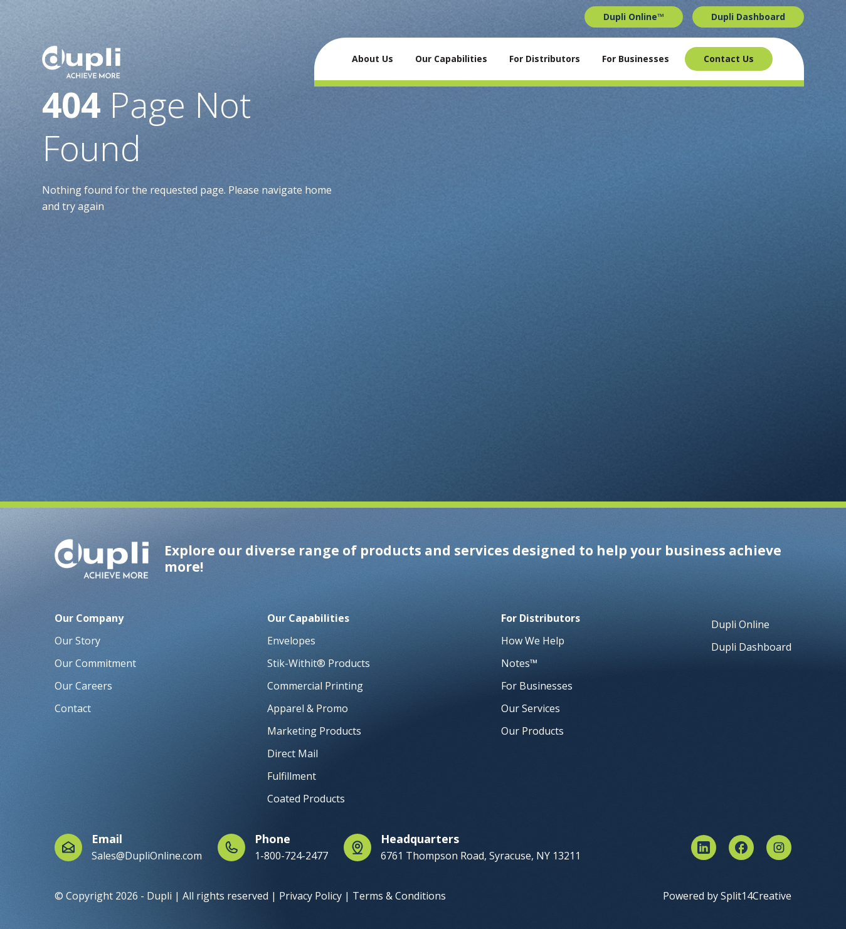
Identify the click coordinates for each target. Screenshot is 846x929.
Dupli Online (740, 624)
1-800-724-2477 (291, 856)
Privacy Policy (310, 896)
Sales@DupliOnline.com (147, 856)
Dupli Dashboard (748, 17)
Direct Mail (292, 753)
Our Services (530, 708)
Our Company (89, 618)
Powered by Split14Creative (727, 896)
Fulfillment (291, 776)
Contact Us (729, 59)
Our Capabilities (451, 59)
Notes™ (519, 663)
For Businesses (635, 59)
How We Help (532, 641)
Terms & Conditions (399, 896)
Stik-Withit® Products (318, 663)
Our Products (532, 731)
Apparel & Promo (307, 708)
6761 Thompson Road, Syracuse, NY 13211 (481, 856)
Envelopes (291, 641)
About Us (372, 59)
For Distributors (544, 59)
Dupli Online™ (633, 17)
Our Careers (83, 686)
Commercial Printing (315, 686)
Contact (73, 708)
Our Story (77, 641)
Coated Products (306, 799)
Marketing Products (314, 731)
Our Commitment (95, 663)
